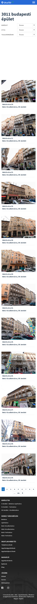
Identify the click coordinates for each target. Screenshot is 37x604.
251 (18, 493)
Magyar (16, 598)
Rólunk (3, 576)
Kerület (4, 25)
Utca (3, 30)
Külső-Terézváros (6, 535)
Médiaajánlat (5, 583)
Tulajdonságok (7, 35)
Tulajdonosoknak (6, 545)
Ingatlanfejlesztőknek (8, 551)
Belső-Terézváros (6, 532)
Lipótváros (4, 523)
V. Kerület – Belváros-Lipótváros (11, 504)
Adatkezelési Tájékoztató (26, 596)
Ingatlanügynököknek (8, 548)
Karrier (3, 580)
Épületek (4, 564)
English (21, 598)
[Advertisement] (18, 56)
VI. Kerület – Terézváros (8, 507)
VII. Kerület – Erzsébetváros (10, 510)
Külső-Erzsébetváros (7, 529)
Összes (21, 25)
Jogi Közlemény (23, 595)
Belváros (4, 519)
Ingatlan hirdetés (6, 560)
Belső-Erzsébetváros (7, 526)
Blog (2, 567)
